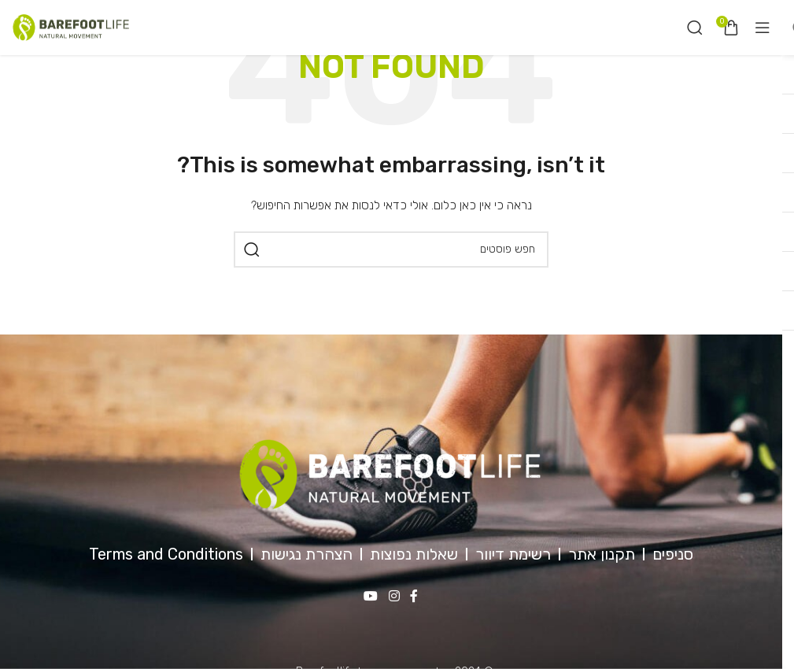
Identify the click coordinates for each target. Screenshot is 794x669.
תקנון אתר (601, 554)
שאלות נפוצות (414, 554)
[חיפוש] (695, 27)
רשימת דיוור (513, 554)
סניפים (672, 554)
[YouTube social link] (371, 596)
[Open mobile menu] (762, 27)
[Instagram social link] (393, 596)
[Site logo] (71, 27)
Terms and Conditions (166, 554)
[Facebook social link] (413, 596)
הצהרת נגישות (306, 554)
